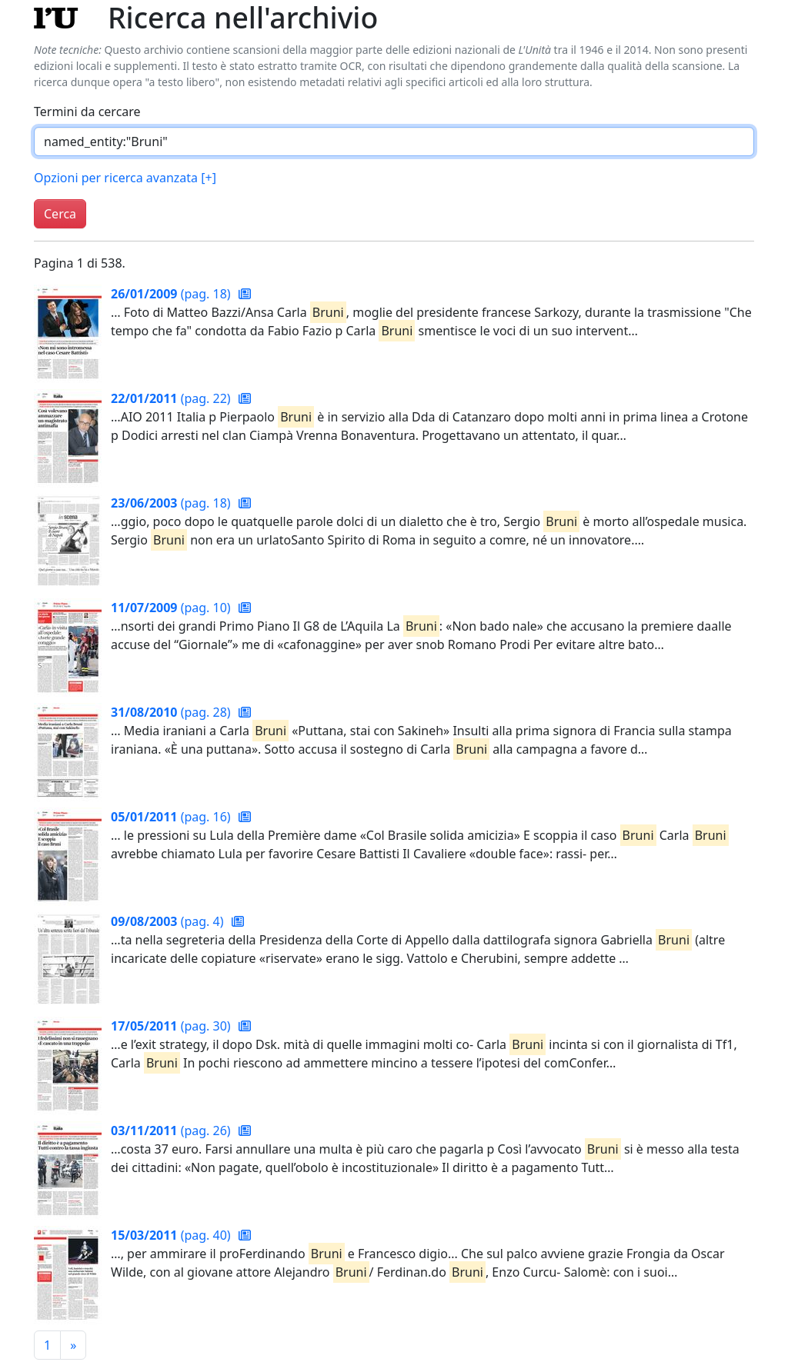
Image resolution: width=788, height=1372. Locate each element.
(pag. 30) (172, 1025)
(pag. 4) (169, 921)
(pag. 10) (172, 607)
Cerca (60, 213)
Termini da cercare (87, 111)
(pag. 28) (172, 712)
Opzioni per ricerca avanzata (125, 177)
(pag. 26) (172, 1130)
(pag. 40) (172, 1235)
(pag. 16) (172, 816)
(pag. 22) (172, 398)
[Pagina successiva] (73, 1345)
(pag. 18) (172, 293)
